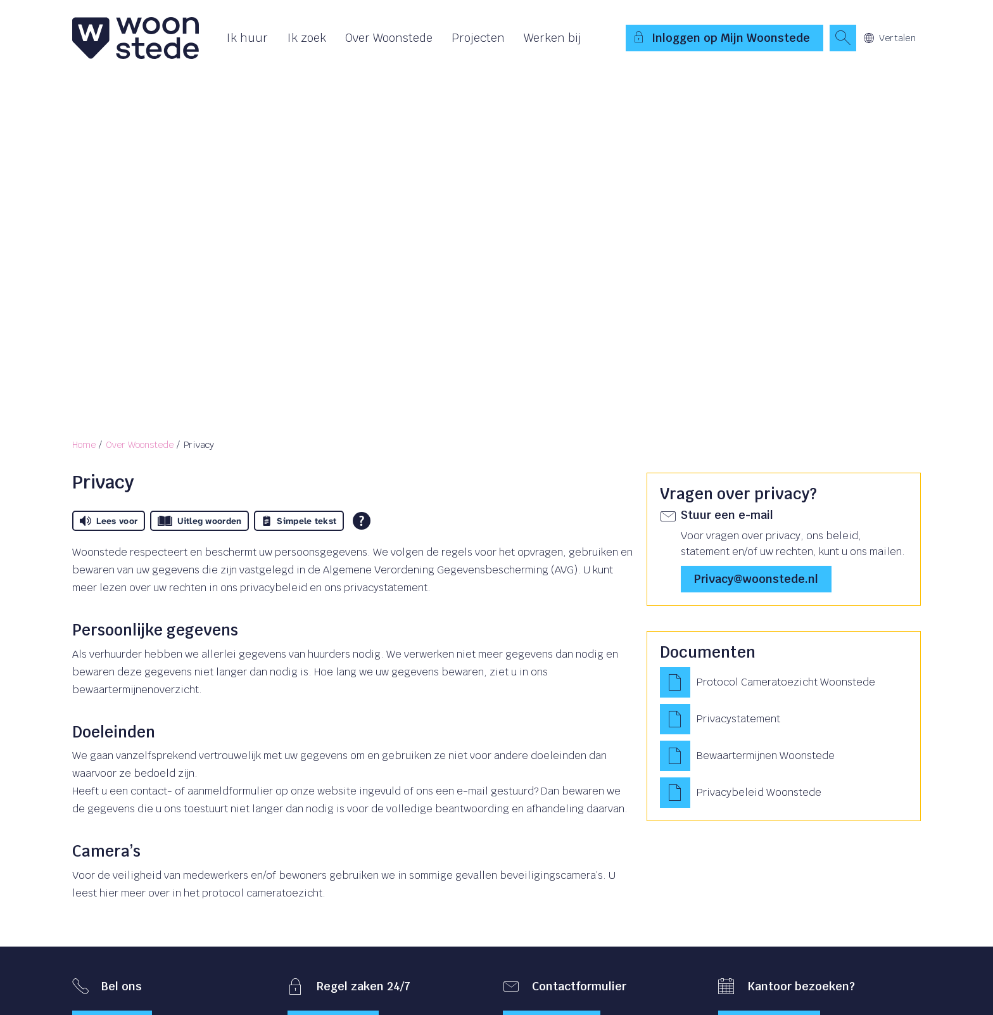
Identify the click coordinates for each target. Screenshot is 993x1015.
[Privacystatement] (784, 719)
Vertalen (890, 38)
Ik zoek (306, 37)
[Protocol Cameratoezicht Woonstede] (784, 682)
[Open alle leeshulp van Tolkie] (361, 521)
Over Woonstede (389, 37)
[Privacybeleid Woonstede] (784, 792)
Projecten (478, 37)
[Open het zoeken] (843, 38)
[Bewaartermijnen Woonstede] (784, 756)
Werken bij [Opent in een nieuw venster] (552, 37)
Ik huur (247, 37)
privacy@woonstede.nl (756, 578)
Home (84, 444)
